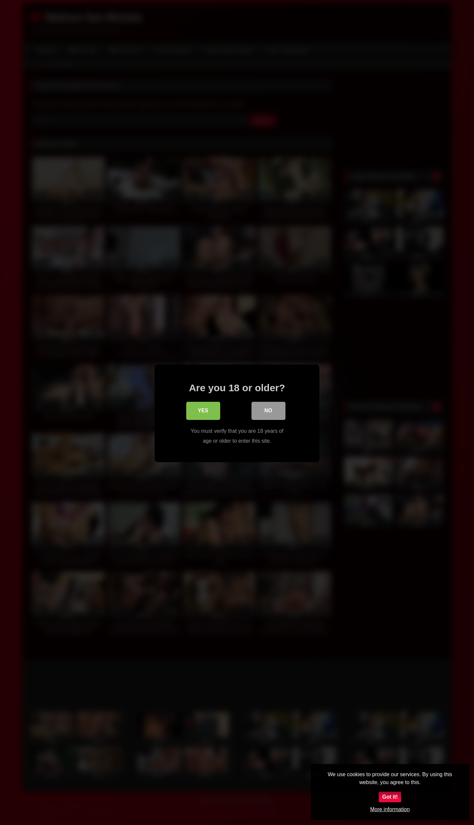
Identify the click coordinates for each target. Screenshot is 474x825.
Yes (203, 411)
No (268, 411)
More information (390, 809)
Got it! (390, 797)
